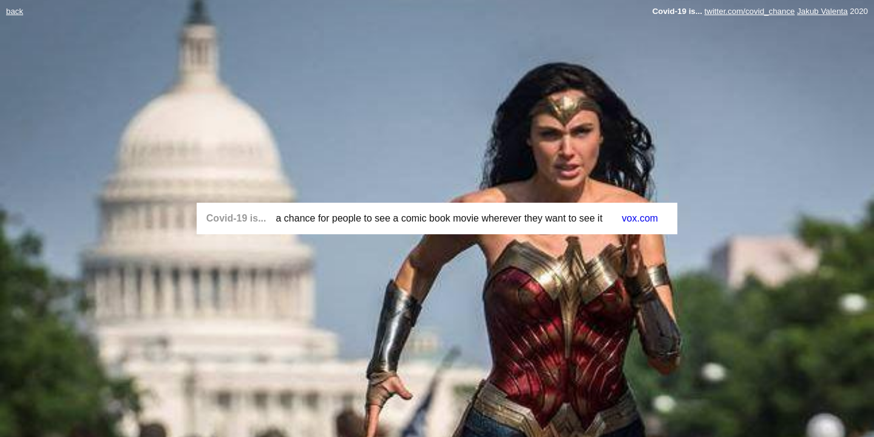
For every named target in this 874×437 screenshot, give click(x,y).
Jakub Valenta (822, 11)
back (14, 11)
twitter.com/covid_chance (750, 11)
